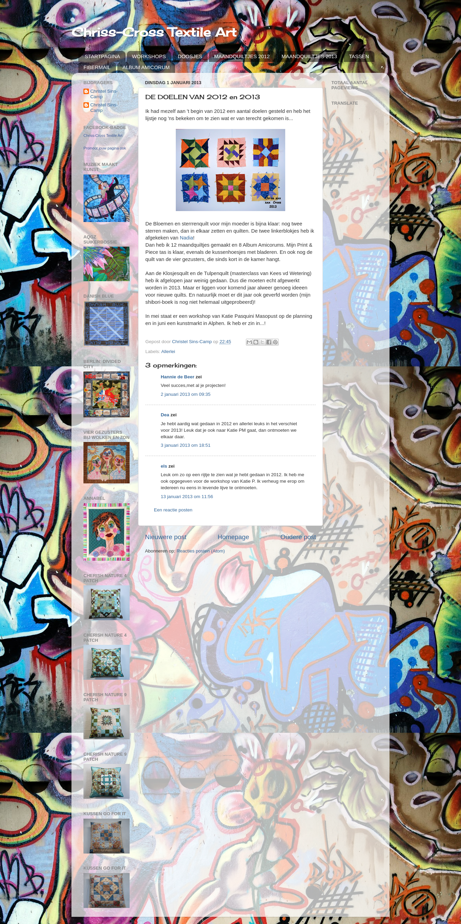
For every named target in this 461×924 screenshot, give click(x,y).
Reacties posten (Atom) (200, 551)
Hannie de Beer (177, 376)
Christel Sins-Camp (104, 94)
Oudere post (298, 537)
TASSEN (359, 56)
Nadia (186, 237)
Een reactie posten (173, 509)
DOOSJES (190, 56)
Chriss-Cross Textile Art (154, 32)
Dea (165, 414)
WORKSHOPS (149, 56)
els (164, 466)
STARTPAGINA (102, 56)
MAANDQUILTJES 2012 (241, 56)
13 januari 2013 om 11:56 (187, 496)
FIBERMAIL (96, 67)
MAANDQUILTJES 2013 (309, 56)
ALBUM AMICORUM (146, 67)
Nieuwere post (165, 537)
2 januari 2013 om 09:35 (186, 394)
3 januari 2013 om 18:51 (186, 445)
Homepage (233, 537)
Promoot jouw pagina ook (104, 148)
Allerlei (168, 351)
